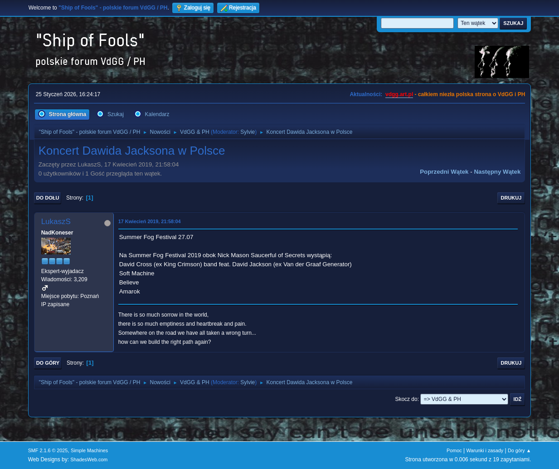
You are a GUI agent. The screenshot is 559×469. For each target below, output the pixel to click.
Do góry (48, 363)
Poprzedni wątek (444, 171)
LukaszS (56, 221)
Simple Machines (89, 450)
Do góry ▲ (519, 450)
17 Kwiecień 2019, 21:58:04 (149, 221)
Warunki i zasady (484, 450)
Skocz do (406, 399)
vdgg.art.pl (399, 94)
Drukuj (511, 197)
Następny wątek (497, 171)
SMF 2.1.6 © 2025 (48, 450)
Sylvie (247, 132)
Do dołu (47, 197)
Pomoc (454, 450)
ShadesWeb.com (88, 459)
